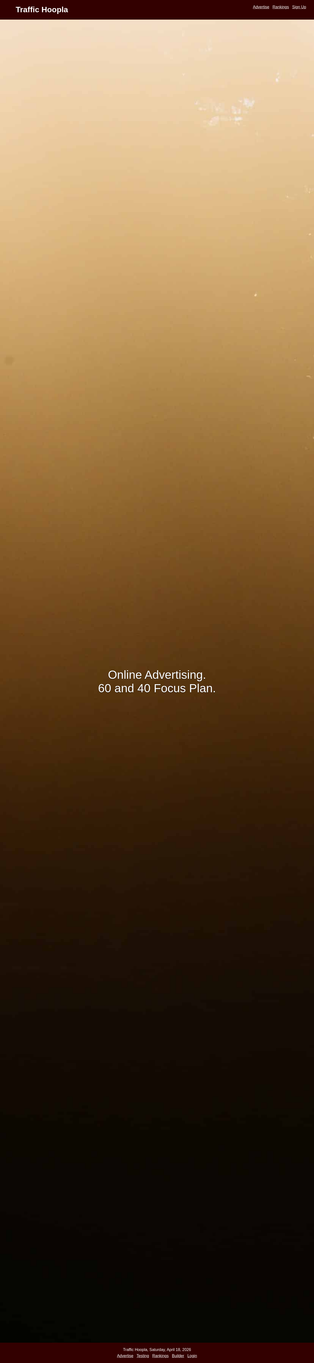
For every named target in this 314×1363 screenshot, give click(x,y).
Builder (178, 1356)
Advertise (261, 7)
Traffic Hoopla (42, 9)
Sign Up (299, 7)
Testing (143, 1356)
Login (192, 1356)
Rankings (281, 7)
